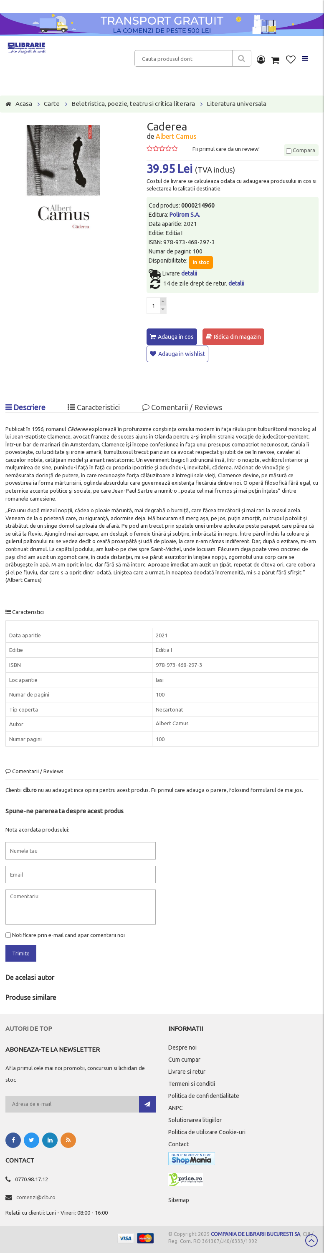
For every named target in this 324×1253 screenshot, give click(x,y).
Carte (52, 103)
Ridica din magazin (237, 336)
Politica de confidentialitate (203, 1095)
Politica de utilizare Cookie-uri (207, 1131)
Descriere (25, 406)
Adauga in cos (176, 336)
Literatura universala (236, 103)
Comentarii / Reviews (182, 406)
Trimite (21, 953)
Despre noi (182, 1046)
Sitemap (178, 1199)
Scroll (311, 1240)
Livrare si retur (186, 1071)
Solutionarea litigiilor (195, 1119)
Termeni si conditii (191, 1083)
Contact (178, 1143)
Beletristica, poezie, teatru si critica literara (133, 103)
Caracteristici (94, 406)
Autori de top (28, 1027)
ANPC (175, 1107)
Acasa (23, 103)
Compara (300, 150)
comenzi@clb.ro (36, 1196)
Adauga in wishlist (181, 353)
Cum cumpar (184, 1058)
